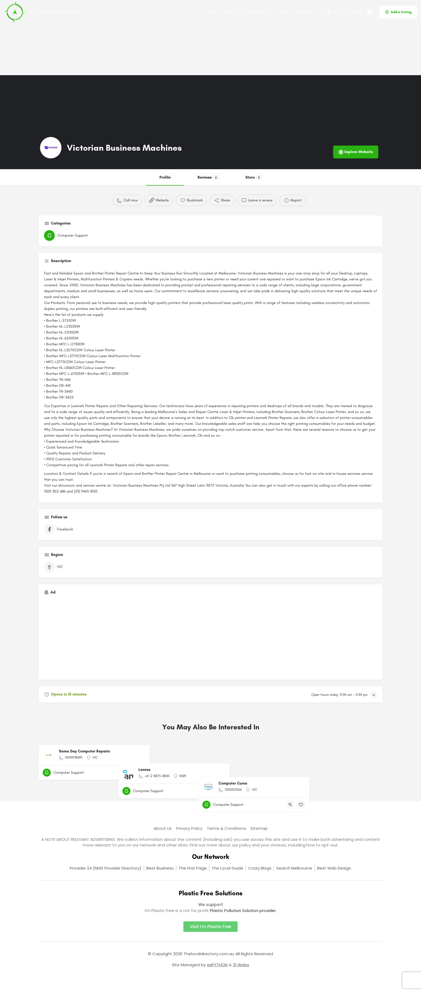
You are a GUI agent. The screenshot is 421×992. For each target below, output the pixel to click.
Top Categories (256, 12)
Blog (284, 12)
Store (253, 177)
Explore (230, 12)
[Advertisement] (161, 37)
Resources (304, 12)
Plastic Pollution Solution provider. (243, 910)
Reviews (208, 177)
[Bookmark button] (141, 772)
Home (211, 12)
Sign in (338, 12)
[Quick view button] (130, 772)
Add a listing (398, 12)
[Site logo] (15, 11)
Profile (165, 177)
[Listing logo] (50, 147)
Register (355, 12)
